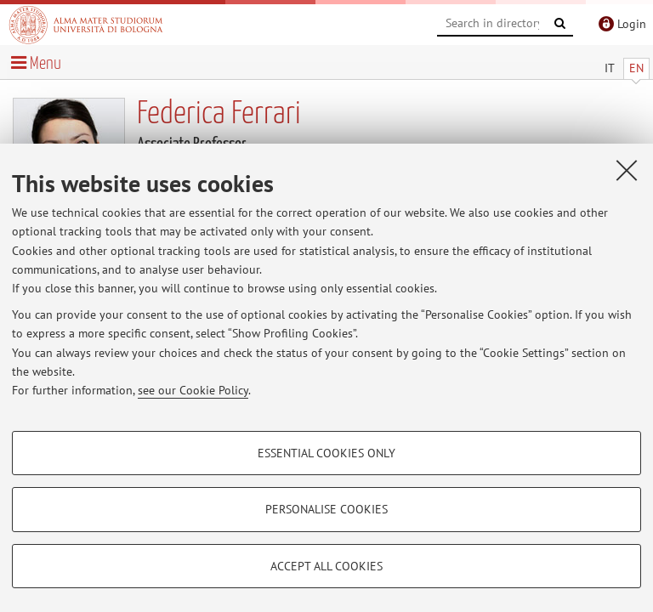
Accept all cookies (326, 566)
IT (610, 68)
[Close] (626, 170)
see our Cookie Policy (193, 390)
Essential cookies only (326, 453)
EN (636, 68)
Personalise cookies (326, 509)
